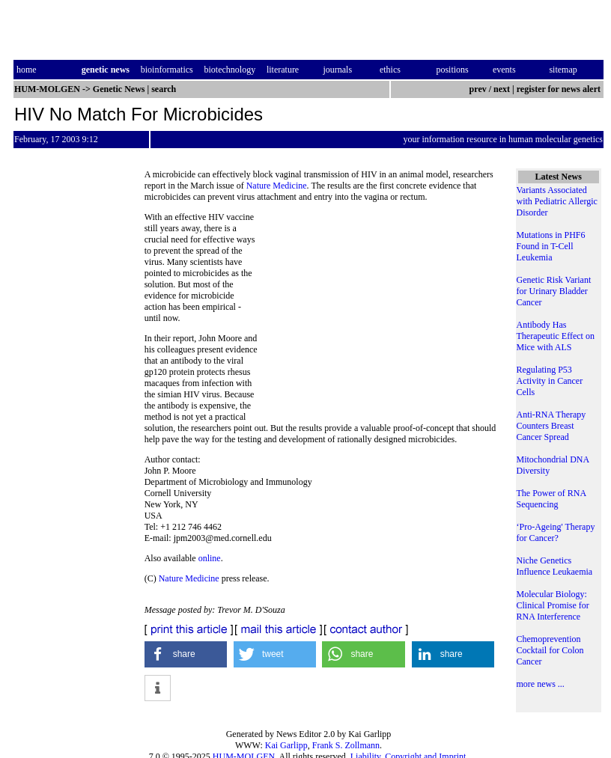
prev (478, 89)
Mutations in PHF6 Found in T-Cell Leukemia (551, 246)
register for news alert (560, 89)
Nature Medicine (276, 185)
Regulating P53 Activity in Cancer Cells (550, 380)
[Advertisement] (379, 314)
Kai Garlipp (286, 745)
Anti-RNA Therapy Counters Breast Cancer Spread (551, 425)
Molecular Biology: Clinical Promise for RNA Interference (553, 605)
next (501, 89)
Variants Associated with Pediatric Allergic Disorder (557, 201)
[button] (186, 654)
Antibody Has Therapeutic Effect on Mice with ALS (556, 336)
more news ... (541, 684)
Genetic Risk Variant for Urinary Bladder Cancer (554, 291)
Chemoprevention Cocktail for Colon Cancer (550, 650)
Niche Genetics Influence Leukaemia (555, 566)
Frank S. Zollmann (346, 745)
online (209, 558)
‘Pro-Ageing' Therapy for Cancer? (556, 532)
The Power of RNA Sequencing (551, 499)
